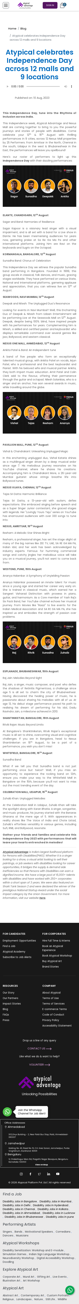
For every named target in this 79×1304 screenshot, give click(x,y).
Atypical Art (13, 1288)
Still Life (51, 1299)
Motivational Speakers (39, 1231)
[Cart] (62, 5)
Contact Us (39, 1048)
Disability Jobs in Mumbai (56, 1201)
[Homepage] (24, 5)
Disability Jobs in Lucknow (59, 1213)
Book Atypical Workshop (57, 955)
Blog (23, 28)
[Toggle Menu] (6, 5)
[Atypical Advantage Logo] (39, 1081)
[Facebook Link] (30, 1174)
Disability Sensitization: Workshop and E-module (33, 1250)
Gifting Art (44, 1277)
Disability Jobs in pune (60, 1217)
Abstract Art (11, 1295)
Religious (8, 1299)
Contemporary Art (33, 1295)
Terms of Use (50, 998)
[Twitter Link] (39, 1174)
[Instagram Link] (21, 1174)
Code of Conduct (53, 1014)
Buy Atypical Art (52, 961)
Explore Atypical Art (20, 1269)
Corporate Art (12, 1277)
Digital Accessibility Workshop (56, 1258)
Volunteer (39, 1064)
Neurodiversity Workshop (19, 1258)
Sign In (50, 5)
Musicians (22, 1235)
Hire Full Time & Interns (56, 940)
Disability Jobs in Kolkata (53, 1209)
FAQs (6, 1014)
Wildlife (63, 1299)
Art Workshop (32, 1280)
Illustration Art (12, 1280)
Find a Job (9, 946)
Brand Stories (50, 966)
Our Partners (10, 998)
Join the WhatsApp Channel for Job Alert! (31, 1111)
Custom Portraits (58, 1295)
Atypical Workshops (21, 1243)
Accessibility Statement (57, 1025)
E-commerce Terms (54, 1009)
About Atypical (51, 992)
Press (6, 1020)
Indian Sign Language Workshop (49, 1254)
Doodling (9, 1262)
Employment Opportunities (19, 940)
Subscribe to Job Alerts (17, 957)
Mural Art (29, 1277)
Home (12, 28)
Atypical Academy (14, 951)
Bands (19, 1231)
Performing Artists (19, 1224)
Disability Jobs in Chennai (19, 1209)
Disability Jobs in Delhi (17, 1205)
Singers (8, 1231)
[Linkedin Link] (48, 1174)
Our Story (8, 992)
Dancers (8, 1235)
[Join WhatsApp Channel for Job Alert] (7, 1111)
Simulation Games (15, 1254)
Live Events (60, 1277)
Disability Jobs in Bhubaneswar (24, 1217)
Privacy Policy (50, 1020)
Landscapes (24, 1299)
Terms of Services (53, 1003)
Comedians (63, 1231)
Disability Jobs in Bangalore (20, 1201)
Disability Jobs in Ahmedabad (22, 1213)
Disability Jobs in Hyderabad (51, 1205)
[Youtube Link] (57, 1174)
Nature (39, 1299)
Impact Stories (12, 1003)
